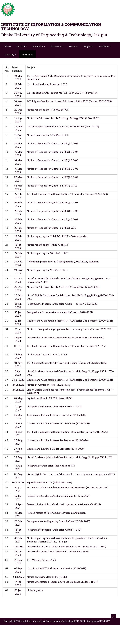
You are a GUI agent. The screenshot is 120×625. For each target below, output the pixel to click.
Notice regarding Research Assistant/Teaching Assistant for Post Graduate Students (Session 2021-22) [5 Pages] (67, 539)
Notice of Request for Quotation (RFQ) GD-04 (52, 177)
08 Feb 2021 (18, 539)
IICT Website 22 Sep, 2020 (41, 559)
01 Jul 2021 (18, 482)
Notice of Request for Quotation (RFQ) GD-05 (52, 168)
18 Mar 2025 (18, 144)
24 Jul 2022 (18, 379)
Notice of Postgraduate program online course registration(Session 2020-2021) (70, 329)
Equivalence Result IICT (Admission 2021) (49, 482)
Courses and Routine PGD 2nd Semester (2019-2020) (56, 415)
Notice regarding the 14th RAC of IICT (47, 109)
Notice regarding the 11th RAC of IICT (47, 244)
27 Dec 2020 (18, 553)
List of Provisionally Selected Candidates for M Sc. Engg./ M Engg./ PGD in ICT (69, 457)
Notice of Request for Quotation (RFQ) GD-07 (52, 151)
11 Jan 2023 (18, 330)
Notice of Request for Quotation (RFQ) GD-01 (52, 219)
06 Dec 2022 (18, 347)
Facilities (104, 46)
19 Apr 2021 (18, 505)
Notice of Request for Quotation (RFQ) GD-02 (52, 210)
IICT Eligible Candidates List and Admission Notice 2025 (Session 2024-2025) (69, 101)
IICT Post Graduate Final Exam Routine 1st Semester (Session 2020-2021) (67, 346)
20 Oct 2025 (18, 111)
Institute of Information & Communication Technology (51, 26)
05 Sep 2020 (18, 569)
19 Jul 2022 (18, 384)
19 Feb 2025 (18, 237)
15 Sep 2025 (18, 119)
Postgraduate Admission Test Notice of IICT (51, 465)
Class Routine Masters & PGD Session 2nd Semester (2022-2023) (63, 126)
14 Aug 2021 (18, 467)
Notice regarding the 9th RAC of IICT (47, 270)
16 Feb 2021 (18, 531)
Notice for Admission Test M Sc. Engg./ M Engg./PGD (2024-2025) (63, 118)
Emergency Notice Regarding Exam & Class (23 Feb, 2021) (58, 521)
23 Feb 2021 (18, 522)
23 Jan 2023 (18, 322)
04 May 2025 (18, 128)
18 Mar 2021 (18, 514)
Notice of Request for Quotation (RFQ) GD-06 (52, 160)
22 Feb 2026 (18, 85)
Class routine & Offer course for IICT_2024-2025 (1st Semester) (62, 92)
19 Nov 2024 (18, 271)
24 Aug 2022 (18, 355)
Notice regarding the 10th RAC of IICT (48, 253)
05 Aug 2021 (18, 475)
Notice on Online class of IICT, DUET (47, 576)
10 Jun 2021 (18, 489)
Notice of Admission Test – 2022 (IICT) (48, 384)
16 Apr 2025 (18, 136)
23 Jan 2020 (18, 591)
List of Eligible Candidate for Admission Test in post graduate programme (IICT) (71, 474)
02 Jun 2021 (18, 497)
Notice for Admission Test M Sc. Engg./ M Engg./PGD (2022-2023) (63, 286)
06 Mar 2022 (18, 416)
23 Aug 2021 (18, 458)
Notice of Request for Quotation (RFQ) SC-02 (52, 185)
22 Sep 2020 (18, 561)
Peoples (88, 46)
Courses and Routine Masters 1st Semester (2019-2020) (58, 440)
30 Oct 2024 (18, 280)
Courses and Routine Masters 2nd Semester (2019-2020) (58, 423)
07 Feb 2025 (18, 254)
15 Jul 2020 (18, 576)
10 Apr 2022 (18, 408)
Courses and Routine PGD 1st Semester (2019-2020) (56, 448)
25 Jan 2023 (18, 313)
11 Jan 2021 (18, 546)
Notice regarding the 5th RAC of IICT (47, 354)
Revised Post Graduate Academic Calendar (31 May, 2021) (58, 495)
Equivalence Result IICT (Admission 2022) (49, 398)
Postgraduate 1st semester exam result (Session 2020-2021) (60, 312)
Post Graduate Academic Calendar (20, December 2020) (58, 551)
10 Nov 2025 (18, 102)
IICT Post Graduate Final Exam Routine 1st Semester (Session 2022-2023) (67, 194)
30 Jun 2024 (18, 305)
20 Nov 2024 (18, 263)
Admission (56, 46)
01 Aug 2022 (18, 364)
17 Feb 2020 (18, 583)
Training (9, 54)
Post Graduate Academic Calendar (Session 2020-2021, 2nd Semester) (65, 337)
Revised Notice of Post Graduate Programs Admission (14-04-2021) (64, 504)
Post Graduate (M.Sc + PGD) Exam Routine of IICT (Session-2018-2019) (66, 546)
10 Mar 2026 (18, 77)
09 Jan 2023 (18, 339)
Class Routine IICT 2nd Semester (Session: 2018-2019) (56, 568)
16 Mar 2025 (18, 153)
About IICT (21, 46)
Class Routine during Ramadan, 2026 (47, 84)
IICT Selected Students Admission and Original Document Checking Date (67, 362)
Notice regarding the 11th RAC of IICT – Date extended (57, 236)
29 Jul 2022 (18, 372)
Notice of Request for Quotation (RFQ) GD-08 (52, 143)
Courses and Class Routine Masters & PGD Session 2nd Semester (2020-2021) (70, 320)
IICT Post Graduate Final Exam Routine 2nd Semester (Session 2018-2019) (67, 487)
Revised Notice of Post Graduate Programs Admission (56, 512)
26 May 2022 (18, 399)
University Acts (35, 590)
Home (8, 46)
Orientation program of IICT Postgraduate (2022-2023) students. (63, 261)
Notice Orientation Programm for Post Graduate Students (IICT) (62, 581)
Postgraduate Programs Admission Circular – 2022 (54, 406)
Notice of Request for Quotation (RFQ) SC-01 (52, 227)
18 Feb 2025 (18, 246)
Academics (37, 46)
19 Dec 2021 (18, 433)
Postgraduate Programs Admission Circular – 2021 (54, 529)
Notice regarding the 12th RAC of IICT (47, 135)
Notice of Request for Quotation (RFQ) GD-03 (52, 202)
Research (73, 46)
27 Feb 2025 (18, 195)
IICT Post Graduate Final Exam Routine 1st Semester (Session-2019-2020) (67, 431)
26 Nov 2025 (18, 94)
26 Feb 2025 (18, 204)
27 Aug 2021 (18, 441)
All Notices (27, 54)
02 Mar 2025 (18, 178)
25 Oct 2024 (18, 288)
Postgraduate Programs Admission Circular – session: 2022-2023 (62, 303)
